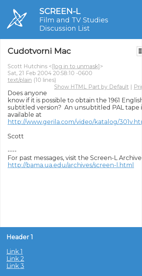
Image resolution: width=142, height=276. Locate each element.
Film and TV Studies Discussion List (73, 24)
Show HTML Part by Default (91, 86)
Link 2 (15, 258)
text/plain (20, 80)
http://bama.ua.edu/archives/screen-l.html (71, 165)
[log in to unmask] (76, 66)
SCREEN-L (59, 11)
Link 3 (15, 266)
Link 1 (14, 251)
